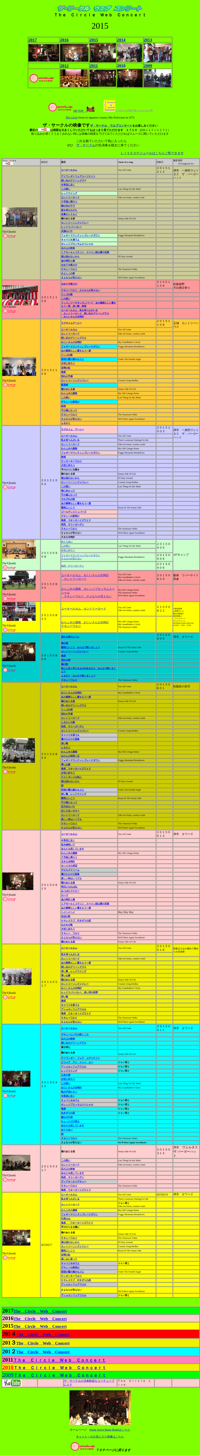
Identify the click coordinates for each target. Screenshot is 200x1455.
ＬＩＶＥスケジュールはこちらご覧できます (152, 153)
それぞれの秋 (68, 499)
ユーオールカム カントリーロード (83, 608)
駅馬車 (64, 384)
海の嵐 (64, 643)
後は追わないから (70, 256)
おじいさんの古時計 (71, 342)
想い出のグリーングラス (73, 338)
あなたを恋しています (72, 849)
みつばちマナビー (70, 891)
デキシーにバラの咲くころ (75, 1034)
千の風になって (69, 410)
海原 (63, 372)
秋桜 (63, 406)
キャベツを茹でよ (70, 735)
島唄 (63, 1000)
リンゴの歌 (67, 294)
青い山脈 (65, 764)
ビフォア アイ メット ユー (77, 1062)
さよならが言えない (71, 419)
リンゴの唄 (67, 709)
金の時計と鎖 (68, 260)
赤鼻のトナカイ (69, 214)
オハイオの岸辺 (69, 865)
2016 (64, 39)
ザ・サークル (85, 145)
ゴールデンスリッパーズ (73, 511)
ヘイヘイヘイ (68, 912)
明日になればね (69, 886)
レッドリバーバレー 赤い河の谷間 (79, 992)
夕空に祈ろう (68, 363)
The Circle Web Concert (40, 1311)
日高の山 (65, 1218)
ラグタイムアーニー (71, 323)
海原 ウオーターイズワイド (76, 520)
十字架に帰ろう (69, 201)
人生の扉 (65, 1075)
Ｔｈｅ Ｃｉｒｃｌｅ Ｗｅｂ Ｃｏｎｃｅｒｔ (59, 1360)
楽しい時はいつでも (71, 819)
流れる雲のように (70, 636)
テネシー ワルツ (70, 933)
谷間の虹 (65, 367)
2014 (121, 39)
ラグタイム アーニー (72, 429)
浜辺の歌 (65, 916)
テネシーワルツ (69, 269)
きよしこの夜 (68, 273)
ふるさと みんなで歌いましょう (78, 675)
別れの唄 (65, 660)
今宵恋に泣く (68, 184)
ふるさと (65, 423)
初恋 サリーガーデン (72, 524)
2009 (148, 65)
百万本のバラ (68, 806)
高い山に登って (69, 1259)
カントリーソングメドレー (75, 222)
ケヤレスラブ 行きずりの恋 (76, 920)
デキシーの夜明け (70, 402)
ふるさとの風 (68, 722)
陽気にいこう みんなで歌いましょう (80, 647)
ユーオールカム (69, 170)
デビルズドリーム (70, 870)
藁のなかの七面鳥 (70, 739)
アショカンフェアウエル (73, 1009)
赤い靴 (64, 743)
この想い (65, 298)
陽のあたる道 (68, 389)
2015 (94, 39)
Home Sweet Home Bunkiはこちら (109, 1429)
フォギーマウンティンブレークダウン (80, 346)
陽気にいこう (68, 507)
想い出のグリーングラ (72, 180)
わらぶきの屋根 (69, 393)
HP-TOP (67, 110)
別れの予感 (67, 376)
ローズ (64, 895)
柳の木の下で (68, 205)
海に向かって (68, 490)
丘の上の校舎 (68, 1038)
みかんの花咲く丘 (70, 756)
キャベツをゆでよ (70, 1100)
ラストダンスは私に (71, 777)
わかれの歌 (67, 924)
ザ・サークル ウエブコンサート (111, 125)
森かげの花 (67, 1117)
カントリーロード (70, 333)
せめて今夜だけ (69, 265)
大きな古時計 (68, 861)
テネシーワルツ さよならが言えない (80, 290)
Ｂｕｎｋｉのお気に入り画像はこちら (100, 1436)
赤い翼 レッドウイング (73, 794)
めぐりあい (67, 541)
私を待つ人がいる (70, 440)
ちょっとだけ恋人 (70, 1121)
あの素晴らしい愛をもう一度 (76, 350)
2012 (64, 65)
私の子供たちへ (69, 1092)
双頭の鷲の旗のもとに (72, 359)
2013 (148, 39)
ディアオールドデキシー (73, 1181)
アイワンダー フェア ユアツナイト (80, 1058)
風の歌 (64, 664)
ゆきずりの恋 (68, 1113)
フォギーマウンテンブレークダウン (79, 1214)
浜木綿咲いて (68, 844)
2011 (94, 65)
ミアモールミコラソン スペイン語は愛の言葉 (85, 252)
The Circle (72, 117)
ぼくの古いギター (70, 811)
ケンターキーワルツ (71, 461)
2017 (32, 39)
